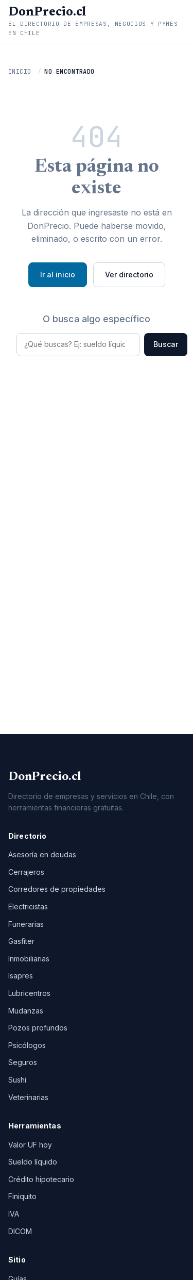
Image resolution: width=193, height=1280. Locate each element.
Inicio (19, 72)
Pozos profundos (37, 1027)
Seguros (22, 1062)
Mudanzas (25, 1010)
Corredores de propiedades (57, 889)
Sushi (17, 1079)
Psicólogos (27, 1045)
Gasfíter (21, 941)
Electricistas (28, 906)
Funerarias (26, 924)
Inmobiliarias (28, 958)
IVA (13, 1213)
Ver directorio (129, 274)
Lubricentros (29, 993)
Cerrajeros (26, 872)
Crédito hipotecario (41, 1179)
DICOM (20, 1231)
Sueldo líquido (32, 1161)
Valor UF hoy (30, 1144)
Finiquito (22, 1196)
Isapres (20, 975)
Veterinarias (28, 1097)
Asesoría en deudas (42, 854)
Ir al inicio (57, 274)
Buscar (165, 344)
